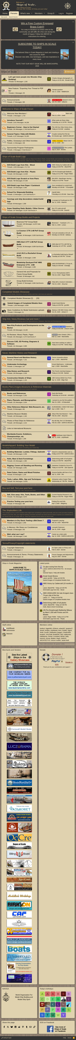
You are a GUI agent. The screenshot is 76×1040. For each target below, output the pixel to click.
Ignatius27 (69, 628)
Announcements (13, 100)
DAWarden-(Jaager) (55, 632)
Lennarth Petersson (58, 527)
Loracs (64, 225)
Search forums (13, 17)
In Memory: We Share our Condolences (22, 527)
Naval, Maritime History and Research (19, 353)
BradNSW (56, 634)
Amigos (47, 630)
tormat (48, 638)
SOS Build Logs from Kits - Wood (21, 165)
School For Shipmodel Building (20, 192)
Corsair (68, 256)
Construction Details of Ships (19, 378)
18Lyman (64, 284)
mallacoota (67, 634)
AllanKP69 (67, 167)
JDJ (63, 143)
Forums (14, 13)
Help (64, 1038)
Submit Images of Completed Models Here (24, 303)
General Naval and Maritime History (21, 357)
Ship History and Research (18, 371)
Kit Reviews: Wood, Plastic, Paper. (20, 335)
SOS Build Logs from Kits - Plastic (21, 172)
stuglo (63, 529)
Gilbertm (64, 102)
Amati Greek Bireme (58, 303)
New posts (4, 17)
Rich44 (70, 122)
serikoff (69, 246)
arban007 (62, 628)
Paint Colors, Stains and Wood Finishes (23, 472)
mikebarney (43, 636)
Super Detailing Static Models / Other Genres (25, 208)
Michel (62, 636)
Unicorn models (69, 328)
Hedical (42, 628)
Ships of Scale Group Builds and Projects (21, 217)
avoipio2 (42, 634)
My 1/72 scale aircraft (59, 208)
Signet (70, 630)
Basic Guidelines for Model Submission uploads (25, 310)
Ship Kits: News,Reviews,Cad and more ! (21, 319)
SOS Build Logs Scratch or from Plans (23, 179)
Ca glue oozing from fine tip (60, 134)
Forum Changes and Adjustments (62, 554)
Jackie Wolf (65, 640)
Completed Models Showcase (15, 292)
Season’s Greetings (63, 100)
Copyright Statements (15, 548)
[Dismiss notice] (73, 22)
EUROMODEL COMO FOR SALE (63, 407)
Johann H (64, 312)
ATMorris (55, 628)
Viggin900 (48, 628)
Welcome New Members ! (17, 113)
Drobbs (64, 630)
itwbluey (68, 235)
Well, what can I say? (15, 534)
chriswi (50, 636)
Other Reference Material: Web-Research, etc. (26, 407)
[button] (31, 13)
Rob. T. (63, 409)
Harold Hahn (56, 192)
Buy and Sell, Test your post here (17, 488)
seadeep (67, 129)
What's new (25, 13)
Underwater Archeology (17, 364)
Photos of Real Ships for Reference (20, 421)
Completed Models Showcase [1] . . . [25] (23, 298)
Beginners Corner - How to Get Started (23, 127)
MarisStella (65, 336)
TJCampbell (69, 187)
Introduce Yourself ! (15, 120)
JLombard (56, 636)
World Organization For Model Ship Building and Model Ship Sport (24, 997)
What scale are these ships (60, 120)
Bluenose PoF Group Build (27, 222)
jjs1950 (66, 305)
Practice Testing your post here (20, 501)
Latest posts (44, 563)
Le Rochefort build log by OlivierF (62, 254)
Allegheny (64, 503)
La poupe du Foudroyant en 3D (62, 200)
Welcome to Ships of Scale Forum (17, 109)
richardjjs (67, 265)
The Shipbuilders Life (12, 510)
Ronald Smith (69, 80)
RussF (66, 180)
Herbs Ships (68, 344)
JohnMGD (71, 395)
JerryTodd (49, 634)
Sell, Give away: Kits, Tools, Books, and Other (26, 495)
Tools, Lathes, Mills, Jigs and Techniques (24, 479)
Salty (67, 636)
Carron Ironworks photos (60, 357)
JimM (41, 632)
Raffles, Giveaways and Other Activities (22, 141)
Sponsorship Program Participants (20, 148)
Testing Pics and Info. (59, 501)
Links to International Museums (19, 428)
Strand (42, 630)
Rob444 (70, 481)
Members (39, 13)
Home (5, 13)
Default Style (6, 1038)
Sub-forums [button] (31, 129)
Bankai (66, 373)
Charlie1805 (67, 632)
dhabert (53, 638)
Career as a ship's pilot (59, 534)
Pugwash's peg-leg (58, 520)
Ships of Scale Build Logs (14, 156)
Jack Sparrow (68, 467)
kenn (59, 630)
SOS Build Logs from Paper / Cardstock (23, 185)
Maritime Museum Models (17, 414)
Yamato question (57, 89)
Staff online (6, 625)
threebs (63, 149)
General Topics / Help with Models (21, 134)
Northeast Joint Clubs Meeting (64, 435)
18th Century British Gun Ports (61, 378)
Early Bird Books (57, 393)
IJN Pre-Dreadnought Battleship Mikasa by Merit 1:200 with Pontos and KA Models (57, 612)
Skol (61, 634)
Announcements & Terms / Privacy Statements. (25, 555)
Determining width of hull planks (62, 459)
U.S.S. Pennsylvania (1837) (61, 273)
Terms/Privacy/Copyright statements (18, 543)
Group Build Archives (25, 281)
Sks (62, 474)
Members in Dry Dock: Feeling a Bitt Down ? (25, 521)
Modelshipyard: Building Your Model (18, 445)
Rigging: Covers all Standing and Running (24, 466)
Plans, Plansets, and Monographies (21, 400)
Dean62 (66, 210)
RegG (58, 638)
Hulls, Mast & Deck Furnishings (20, 459)
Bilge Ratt (64, 380)
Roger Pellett (68, 174)
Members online (46, 625)
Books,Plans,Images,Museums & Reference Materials (26, 387)
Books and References (16, 393)
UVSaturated (66, 402)
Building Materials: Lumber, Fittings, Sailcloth (26, 452)
